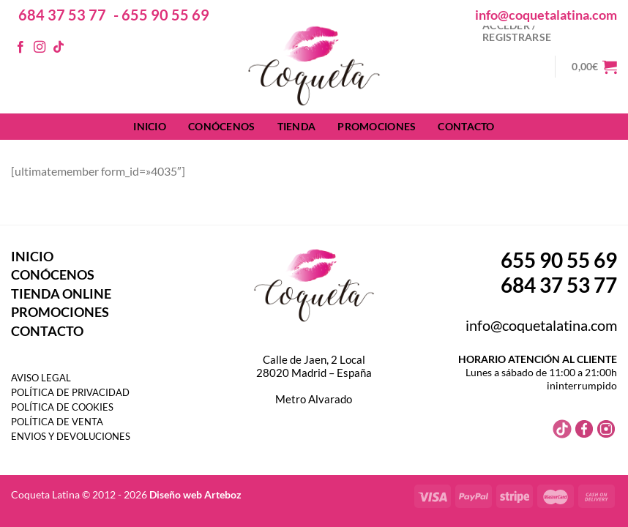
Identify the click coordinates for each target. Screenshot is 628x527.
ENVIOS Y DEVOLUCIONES (70, 436)
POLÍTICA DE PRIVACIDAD (70, 392)
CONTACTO (466, 126)
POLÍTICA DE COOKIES (62, 407)
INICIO (149, 126)
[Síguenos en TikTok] (58, 47)
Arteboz (223, 494)
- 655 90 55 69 (161, 14)
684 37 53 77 (62, 14)
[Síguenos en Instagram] (39, 47)
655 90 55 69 (559, 259)
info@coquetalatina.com (546, 15)
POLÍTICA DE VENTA (57, 421)
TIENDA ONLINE (61, 293)
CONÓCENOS (221, 126)
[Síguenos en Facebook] (20, 47)
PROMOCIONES (376, 126)
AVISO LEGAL (41, 378)
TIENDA (296, 126)
